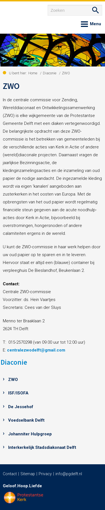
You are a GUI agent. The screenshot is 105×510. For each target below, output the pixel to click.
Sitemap (27, 474)
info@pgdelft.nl (68, 474)
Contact (10, 474)
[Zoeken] (75, 10)
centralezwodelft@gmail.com (36, 350)
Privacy (45, 474)
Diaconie (14, 362)
